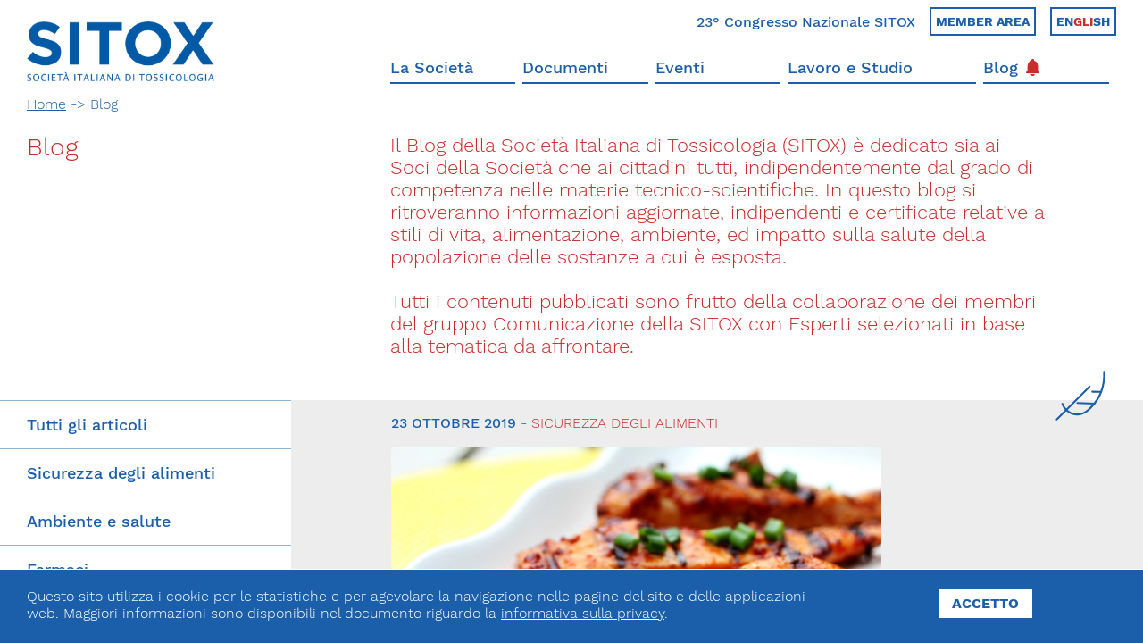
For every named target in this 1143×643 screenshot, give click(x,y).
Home (46, 104)
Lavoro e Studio (850, 67)
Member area (983, 21)
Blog (1011, 67)
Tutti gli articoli (87, 424)
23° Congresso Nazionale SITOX (806, 21)
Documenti (565, 67)
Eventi (680, 67)
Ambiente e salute (99, 521)
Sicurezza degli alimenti (121, 472)
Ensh (1083, 21)
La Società (431, 67)
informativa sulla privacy (582, 613)
